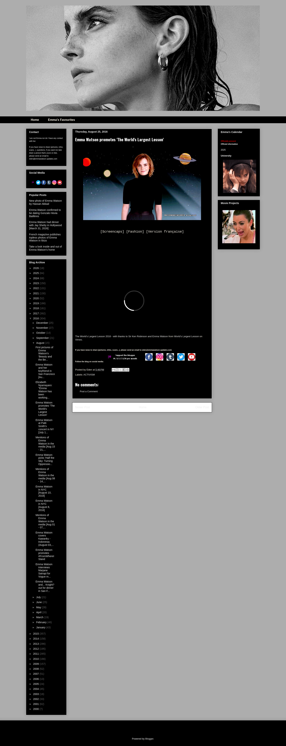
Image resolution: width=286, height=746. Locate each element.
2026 (36, 268)
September (42, 337)
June (39, 602)
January (41, 627)
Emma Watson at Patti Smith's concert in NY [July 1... (45, 426)
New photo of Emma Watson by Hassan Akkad (45, 202)
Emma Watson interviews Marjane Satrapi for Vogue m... (44, 570)
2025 (36, 273)
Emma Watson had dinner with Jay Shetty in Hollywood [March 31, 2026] (45, 225)
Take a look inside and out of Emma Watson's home (45, 248)
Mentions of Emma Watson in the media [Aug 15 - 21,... (45, 443)
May (39, 607)
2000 (36, 709)
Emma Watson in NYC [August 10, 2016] (44, 491)
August (40, 342)
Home (35, 119)
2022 (36, 288)
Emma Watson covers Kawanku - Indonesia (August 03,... (45, 538)
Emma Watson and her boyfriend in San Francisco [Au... (45, 370)
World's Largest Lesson (186, 336)
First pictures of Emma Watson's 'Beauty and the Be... (44, 353)
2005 (36, 683)
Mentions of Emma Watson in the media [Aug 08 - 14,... (45, 475)
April (39, 612)
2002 (36, 699)
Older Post (202, 407)
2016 (36, 318)
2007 (36, 673)
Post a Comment (89, 391)
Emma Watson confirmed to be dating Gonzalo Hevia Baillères (45, 213)
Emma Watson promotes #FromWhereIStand (45, 554)
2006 (36, 678)
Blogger (149, 738)
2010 (36, 658)
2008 (36, 668)
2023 (36, 283)
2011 (36, 653)
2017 (36, 313)
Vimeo (78, 339)
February (41, 622)
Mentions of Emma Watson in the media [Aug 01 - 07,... (45, 521)
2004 (36, 688)
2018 (36, 308)
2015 (36, 633)
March (40, 617)
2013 (36, 643)
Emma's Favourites (61, 119)
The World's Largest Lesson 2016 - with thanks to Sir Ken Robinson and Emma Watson (121, 336)
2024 (36, 278)
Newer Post (82, 407)
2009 (36, 663)
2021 (36, 293)
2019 (36, 303)
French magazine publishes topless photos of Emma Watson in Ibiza (45, 237)
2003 (36, 694)
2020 (36, 298)
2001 (36, 704)
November (42, 327)
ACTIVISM (89, 374)
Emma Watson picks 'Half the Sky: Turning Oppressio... (45, 459)
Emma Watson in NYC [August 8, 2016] (44, 505)
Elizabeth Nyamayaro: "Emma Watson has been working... (44, 390)
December (42, 322)
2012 (36, 648)
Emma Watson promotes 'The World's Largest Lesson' (45, 408)
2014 (36, 638)
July (38, 597)
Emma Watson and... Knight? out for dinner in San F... (45, 586)
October (41, 332)
